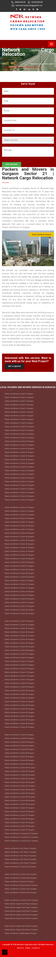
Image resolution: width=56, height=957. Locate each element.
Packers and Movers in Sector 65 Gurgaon (19, 635)
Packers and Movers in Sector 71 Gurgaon (19, 657)
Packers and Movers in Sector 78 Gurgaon (19, 683)
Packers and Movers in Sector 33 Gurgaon (19, 514)
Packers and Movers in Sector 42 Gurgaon (19, 547)
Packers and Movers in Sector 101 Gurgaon (19, 771)
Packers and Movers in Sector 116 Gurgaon (19, 826)
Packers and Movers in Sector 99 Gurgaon (19, 764)
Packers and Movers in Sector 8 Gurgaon (19, 419)
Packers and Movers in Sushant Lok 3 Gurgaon (21, 841)
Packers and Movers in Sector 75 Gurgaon (19, 672)
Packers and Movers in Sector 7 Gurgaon (18, 415)
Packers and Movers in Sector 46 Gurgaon (19, 562)
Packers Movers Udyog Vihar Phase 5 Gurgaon (21, 918)
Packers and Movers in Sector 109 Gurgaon (19, 800)
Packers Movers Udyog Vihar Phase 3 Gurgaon (21, 911)
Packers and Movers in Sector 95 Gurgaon (19, 749)
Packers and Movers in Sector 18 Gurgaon (19, 456)
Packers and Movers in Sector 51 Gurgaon (19, 580)
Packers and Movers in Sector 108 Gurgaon (19, 797)
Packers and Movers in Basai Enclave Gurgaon (21, 885)
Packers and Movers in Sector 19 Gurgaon (19, 459)
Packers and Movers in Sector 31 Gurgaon (19, 507)
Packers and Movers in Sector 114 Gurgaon (19, 819)
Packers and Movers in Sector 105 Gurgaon (19, 786)
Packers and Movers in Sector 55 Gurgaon (19, 595)
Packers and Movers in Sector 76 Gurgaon (19, 676)
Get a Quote (14, 366)
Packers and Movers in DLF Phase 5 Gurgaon (20, 863)
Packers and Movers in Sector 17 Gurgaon (19, 452)
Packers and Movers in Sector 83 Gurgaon (19, 701)
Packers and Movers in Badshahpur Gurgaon (20, 933)
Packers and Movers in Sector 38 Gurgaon (19, 533)
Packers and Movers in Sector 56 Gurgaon (19, 599)
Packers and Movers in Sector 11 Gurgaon (19, 430)
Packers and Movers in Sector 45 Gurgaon (19, 558)
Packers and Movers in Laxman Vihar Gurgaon (21, 900)
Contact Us (36, 948)
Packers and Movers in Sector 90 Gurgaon (19, 727)
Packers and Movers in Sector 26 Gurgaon (19, 485)
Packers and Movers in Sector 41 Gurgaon (19, 544)
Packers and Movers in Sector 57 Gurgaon (19, 602)
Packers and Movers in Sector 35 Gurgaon (19, 522)
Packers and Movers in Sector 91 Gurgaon (19, 734)
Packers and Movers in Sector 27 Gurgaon (19, 489)
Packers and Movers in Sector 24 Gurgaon (19, 478)
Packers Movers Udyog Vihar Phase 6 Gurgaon (21, 926)
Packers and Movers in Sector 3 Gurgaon (19, 401)
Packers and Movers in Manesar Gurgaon (19, 881)
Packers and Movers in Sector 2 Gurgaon (19, 397)
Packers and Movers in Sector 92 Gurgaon (19, 738)
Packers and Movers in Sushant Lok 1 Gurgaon (21, 833)
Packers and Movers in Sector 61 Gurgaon (19, 621)
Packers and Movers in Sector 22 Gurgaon (19, 470)
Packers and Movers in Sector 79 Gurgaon (19, 687)
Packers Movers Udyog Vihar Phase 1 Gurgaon (21, 904)
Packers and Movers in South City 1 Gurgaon (20, 866)
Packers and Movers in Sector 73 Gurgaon (19, 665)
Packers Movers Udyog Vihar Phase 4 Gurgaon (21, 915)
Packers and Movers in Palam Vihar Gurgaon (20, 892)
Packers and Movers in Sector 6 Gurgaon (19, 412)
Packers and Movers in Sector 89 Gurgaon (19, 723)
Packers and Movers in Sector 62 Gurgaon (19, 624)
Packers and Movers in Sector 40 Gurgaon (19, 540)
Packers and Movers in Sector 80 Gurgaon (19, 690)
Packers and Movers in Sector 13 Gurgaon (19, 437)
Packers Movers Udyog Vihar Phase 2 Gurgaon (21, 907)
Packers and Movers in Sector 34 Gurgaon (19, 518)
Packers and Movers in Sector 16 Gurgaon (19, 448)
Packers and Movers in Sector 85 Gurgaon (19, 709)
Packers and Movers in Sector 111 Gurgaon (19, 808)
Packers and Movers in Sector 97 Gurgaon (19, 756)
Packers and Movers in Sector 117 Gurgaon (19, 830)
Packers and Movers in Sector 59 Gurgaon (19, 610)
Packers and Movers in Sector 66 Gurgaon (19, 639)
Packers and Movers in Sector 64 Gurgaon (19, 632)
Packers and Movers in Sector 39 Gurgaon (19, 536)
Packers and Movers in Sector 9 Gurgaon (19, 423)
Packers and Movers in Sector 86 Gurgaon (19, 712)
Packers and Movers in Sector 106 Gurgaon (19, 789)
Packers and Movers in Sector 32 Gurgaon (19, 511)
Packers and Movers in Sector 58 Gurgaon (19, 606)
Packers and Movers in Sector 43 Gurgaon (19, 551)
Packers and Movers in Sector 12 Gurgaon (19, 434)
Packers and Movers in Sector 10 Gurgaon (19, 426)
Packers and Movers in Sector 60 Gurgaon (19, 613)
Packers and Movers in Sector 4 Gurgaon (19, 404)
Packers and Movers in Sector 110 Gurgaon (19, 804)
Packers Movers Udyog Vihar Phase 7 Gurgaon (21, 929)
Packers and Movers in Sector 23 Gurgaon (19, 474)
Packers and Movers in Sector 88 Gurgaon (19, 720)
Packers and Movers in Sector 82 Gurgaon (19, 698)
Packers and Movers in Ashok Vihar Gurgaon (20, 889)
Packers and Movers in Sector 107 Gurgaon (19, 793)
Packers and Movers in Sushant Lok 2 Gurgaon (21, 837)
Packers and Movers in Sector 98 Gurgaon (19, 760)
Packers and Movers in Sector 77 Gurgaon (19, 679)
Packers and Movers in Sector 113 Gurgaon (19, 815)
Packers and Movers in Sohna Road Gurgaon (20, 878)
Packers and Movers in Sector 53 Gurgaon (19, 588)
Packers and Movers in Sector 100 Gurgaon (19, 767)
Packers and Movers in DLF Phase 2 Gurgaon (20, 852)
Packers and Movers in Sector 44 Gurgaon (19, 555)
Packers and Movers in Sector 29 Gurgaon (19, 496)
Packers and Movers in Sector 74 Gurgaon (19, 668)
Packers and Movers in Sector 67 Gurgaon (19, 643)
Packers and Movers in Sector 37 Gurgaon (19, 529)
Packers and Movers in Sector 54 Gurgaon (19, 591)
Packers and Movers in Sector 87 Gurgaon (19, 716)
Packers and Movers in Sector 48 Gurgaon (19, 569)
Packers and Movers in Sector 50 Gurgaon (19, 577)
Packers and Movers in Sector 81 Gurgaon (19, 694)
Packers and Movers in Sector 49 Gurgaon (19, 573)
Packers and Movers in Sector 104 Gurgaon (19, 782)
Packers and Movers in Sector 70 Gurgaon (19, 654)
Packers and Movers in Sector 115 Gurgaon (19, 822)
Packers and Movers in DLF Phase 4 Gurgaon (20, 859)
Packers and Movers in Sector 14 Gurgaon (19, 441)
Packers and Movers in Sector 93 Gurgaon (19, 742)
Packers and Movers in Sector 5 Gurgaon (19, 408)
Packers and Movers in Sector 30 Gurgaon (19, 500)
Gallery (27, 948)
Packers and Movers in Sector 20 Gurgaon (19, 463)
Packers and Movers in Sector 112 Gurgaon (19, 811)
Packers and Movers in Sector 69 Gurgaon (19, 650)
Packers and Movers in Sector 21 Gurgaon (19, 467)
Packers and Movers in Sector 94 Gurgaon (19, 745)
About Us (20, 948)
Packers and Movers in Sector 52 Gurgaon (19, 584)
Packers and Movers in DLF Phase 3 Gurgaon (20, 855)
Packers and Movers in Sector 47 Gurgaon (19, 566)
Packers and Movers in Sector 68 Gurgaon (19, 646)
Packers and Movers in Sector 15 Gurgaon (19, 445)
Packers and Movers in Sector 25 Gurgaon (19, 481)
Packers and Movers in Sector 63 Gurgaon (19, 628)
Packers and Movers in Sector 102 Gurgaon (19, 775)
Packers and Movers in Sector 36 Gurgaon (19, 525)
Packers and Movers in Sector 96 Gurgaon (19, 753)
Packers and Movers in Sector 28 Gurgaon (19, 492)
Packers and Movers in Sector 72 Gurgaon (19, 661)
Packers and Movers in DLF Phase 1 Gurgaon (20, 848)
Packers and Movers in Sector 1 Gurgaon (18, 393)
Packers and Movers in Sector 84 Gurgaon (19, 705)
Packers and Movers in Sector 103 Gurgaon (19, 778)
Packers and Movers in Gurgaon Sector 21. (23, 67)
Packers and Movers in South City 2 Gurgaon (20, 874)
